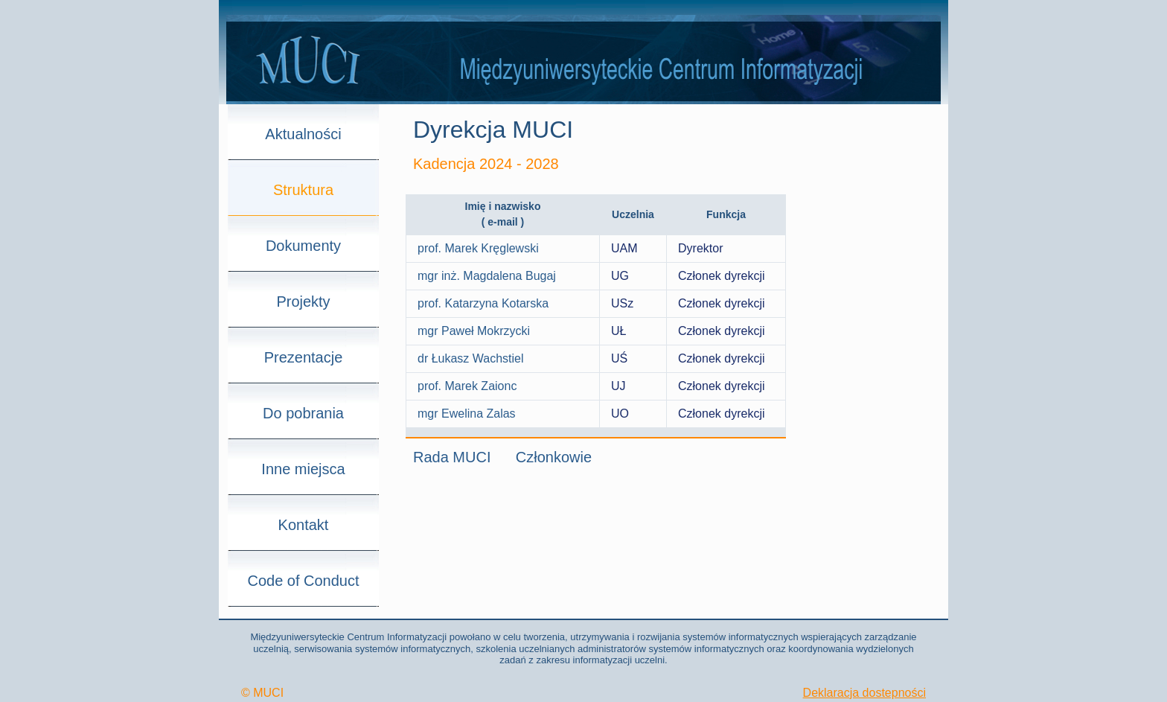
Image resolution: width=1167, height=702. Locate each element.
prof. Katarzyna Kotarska (483, 303)
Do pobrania (303, 413)
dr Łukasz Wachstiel (471, 358)
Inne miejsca (303, 469)
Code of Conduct (303, 580)
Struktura (303, 190)
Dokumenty (303, 245)
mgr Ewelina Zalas (467, 413)
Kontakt (303, 525)
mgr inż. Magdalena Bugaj (487, 275)
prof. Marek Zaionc (467, 386)
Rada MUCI (451, 457)
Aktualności (303, 134)
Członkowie (554, 457)
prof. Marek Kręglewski (478, 248)
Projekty (303, 301)
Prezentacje (303, 357)
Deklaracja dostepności (864, 692)
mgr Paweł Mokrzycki (474, 331)
